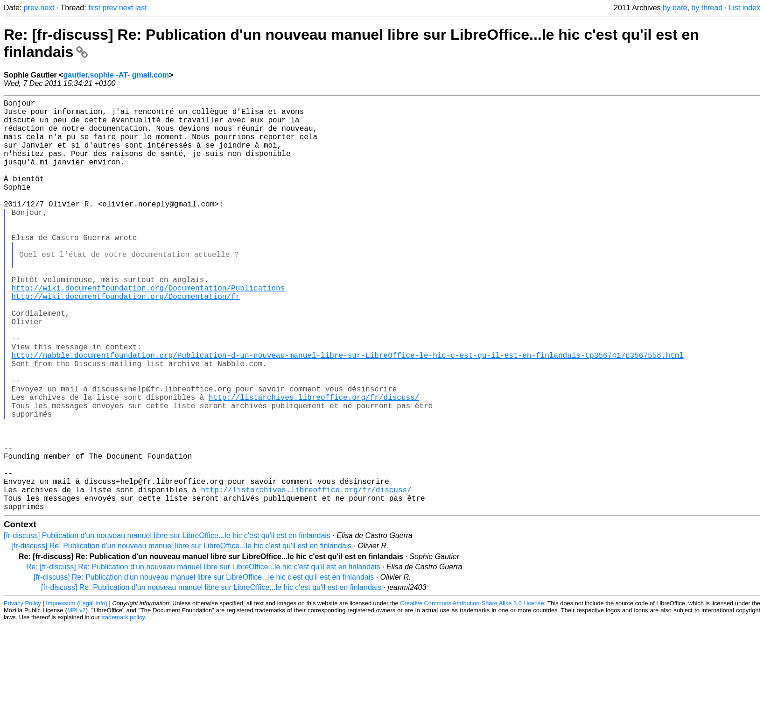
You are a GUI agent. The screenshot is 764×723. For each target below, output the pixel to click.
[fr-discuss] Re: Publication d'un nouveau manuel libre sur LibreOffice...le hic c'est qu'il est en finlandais (181, 637)
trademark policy (123, 708)
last (141, 8)
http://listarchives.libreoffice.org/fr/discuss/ (314, 464)
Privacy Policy (22, 694)
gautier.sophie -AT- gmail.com (116, 75)
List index (744, 8)
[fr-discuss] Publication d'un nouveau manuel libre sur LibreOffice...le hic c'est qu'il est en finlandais (167, 627)
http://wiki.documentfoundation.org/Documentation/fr (126, 341)
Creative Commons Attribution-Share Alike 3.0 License (472, 694)
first (94, 8)
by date (675, 8)
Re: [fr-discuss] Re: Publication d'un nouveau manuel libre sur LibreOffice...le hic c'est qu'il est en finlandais (203, 658)
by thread (706, 8)
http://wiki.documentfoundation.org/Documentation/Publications (148, 331)
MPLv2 (76, 701)
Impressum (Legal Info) (76, 694)
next (47, 8)
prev (31, 8)
